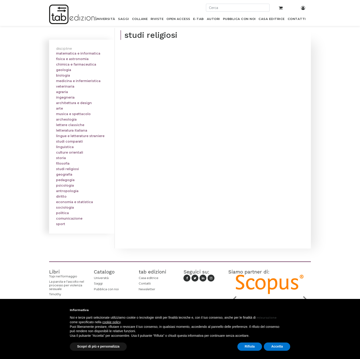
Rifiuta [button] (250, 346)
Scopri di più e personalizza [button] (98, 346)
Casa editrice (148, 278)
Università (101, 278)
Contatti (145, 283)
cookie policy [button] (111, 322)
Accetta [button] (277, 346)
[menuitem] (105, 19)
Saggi (98, 283)
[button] (288, 310)
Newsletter (147, 289)
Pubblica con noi (106, 289)
